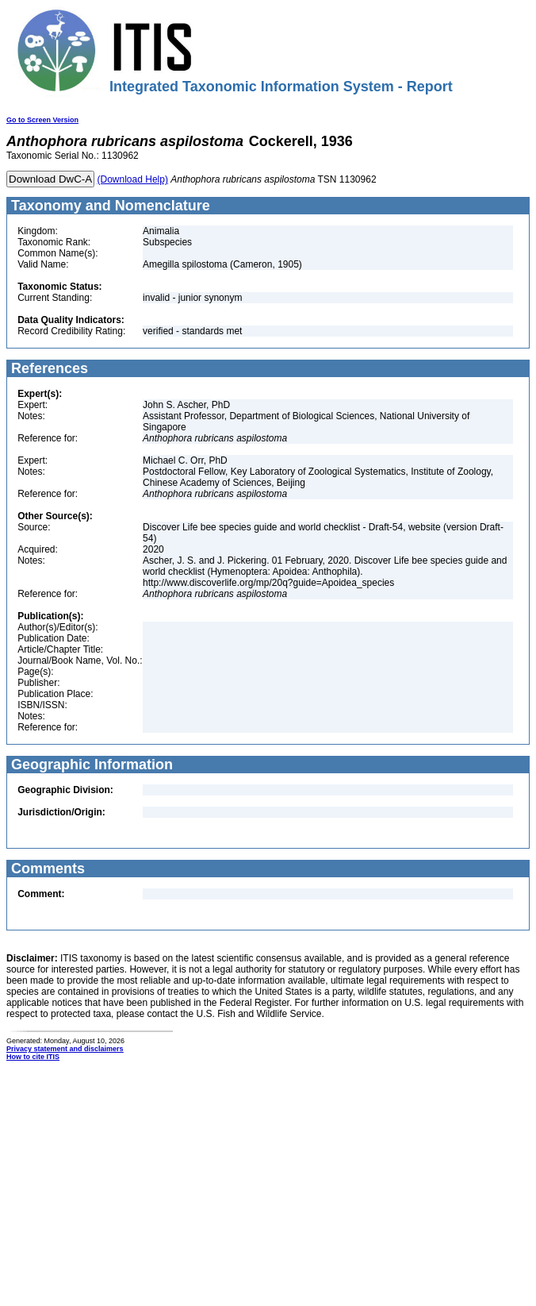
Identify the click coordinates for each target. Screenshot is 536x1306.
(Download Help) (133, 179)
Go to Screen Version (42, 120)
